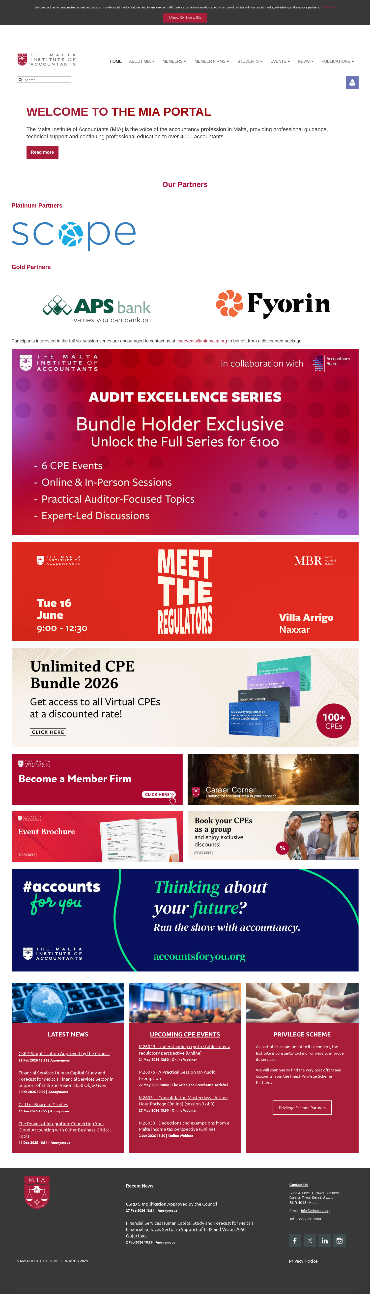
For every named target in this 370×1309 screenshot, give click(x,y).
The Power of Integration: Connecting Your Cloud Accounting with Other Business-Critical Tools (65, 1129)
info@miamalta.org (315, 1211)
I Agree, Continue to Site (185, 17)
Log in (352, 82)
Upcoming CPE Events (185, 1034)
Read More (328, 7)
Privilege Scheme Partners (302, 1107)
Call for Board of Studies (43, 1104)
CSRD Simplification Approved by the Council (64, 1053)
